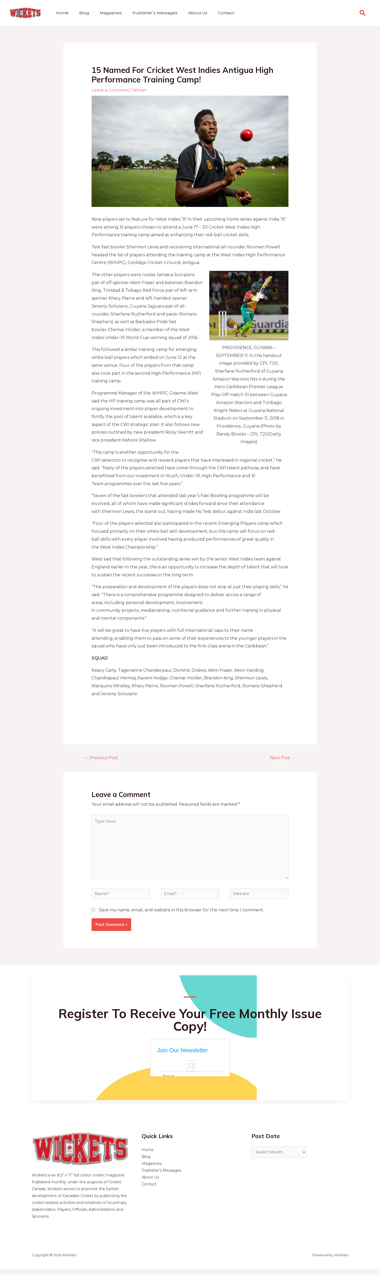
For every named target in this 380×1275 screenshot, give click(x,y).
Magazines (105, 12)
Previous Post (103, 758)
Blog (81, 12)
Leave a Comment (111, 89)
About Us (188, 12)
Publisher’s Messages (147, 12)
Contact (214, 12)
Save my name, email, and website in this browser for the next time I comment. (181, 916)
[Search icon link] (363, 13)
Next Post (281, 758)
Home (61, 12)
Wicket (140, 89)
